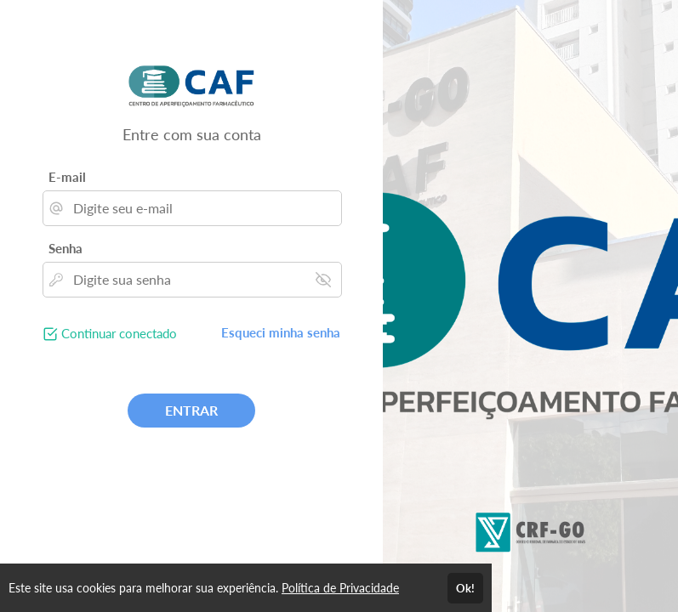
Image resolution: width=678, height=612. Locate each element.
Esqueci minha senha (280, 332)
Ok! (465, 588)
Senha (65, 248)
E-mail (67, 176)
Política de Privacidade (340, 588)
